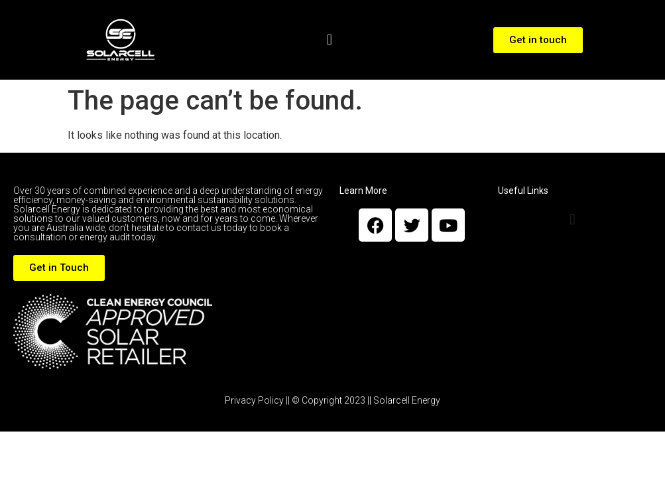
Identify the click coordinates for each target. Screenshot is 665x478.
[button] (329, 40)
